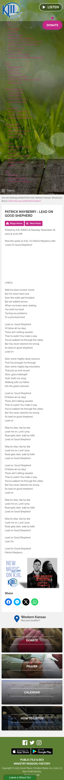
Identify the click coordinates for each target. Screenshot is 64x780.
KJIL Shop (13, 175)
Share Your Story (16, 48)
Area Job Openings (17, 102)
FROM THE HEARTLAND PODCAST (25, 41)
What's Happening (14, 89)
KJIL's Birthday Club (17, 134)
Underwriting (11, 108)
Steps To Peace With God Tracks (23, 79)
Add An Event (14, 95)
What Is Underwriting (18, 111)
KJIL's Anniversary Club (19, 131)
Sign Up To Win (12, 124)
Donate (52, 23)
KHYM (11, 165)
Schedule (12, 32)
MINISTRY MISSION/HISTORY (32, 763)
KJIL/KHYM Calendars (19, 181)
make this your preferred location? (24, 201)
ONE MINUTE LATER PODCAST (23, 45)
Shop (7, 172)
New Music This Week (18, 54)
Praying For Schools (17, 76)
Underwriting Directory (19, 115)
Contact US (13, 150)
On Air (8, 26)
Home (8, 22)
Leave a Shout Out (20, 777)
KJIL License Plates (17, 178)
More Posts (35, 223)
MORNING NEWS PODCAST (21, 38)
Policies (12, 159)
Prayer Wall (13, 70)
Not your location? (30, 620)
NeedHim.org (14, 83)
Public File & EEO (16, 162)
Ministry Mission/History (20, 146)
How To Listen (15, 51)
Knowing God (14, 67)
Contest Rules (15, 137)
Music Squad (14, 127)
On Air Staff (13, 29)
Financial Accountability (19, 156)
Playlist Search (15, 35)
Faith (7, 64)
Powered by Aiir (31, 775)
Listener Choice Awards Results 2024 (26, 57)
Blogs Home (16, 223)
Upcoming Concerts (18, 99)
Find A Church (15, 73)
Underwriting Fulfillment (20, 118)
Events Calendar (16, 92)
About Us (9, 143)
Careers (12, 153)
